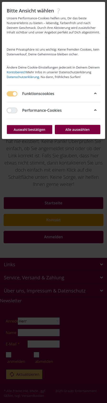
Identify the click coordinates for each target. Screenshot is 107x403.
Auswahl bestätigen (29, 129)
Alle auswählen (77, 129)
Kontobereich (16, 72)
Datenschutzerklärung (23, 77)
